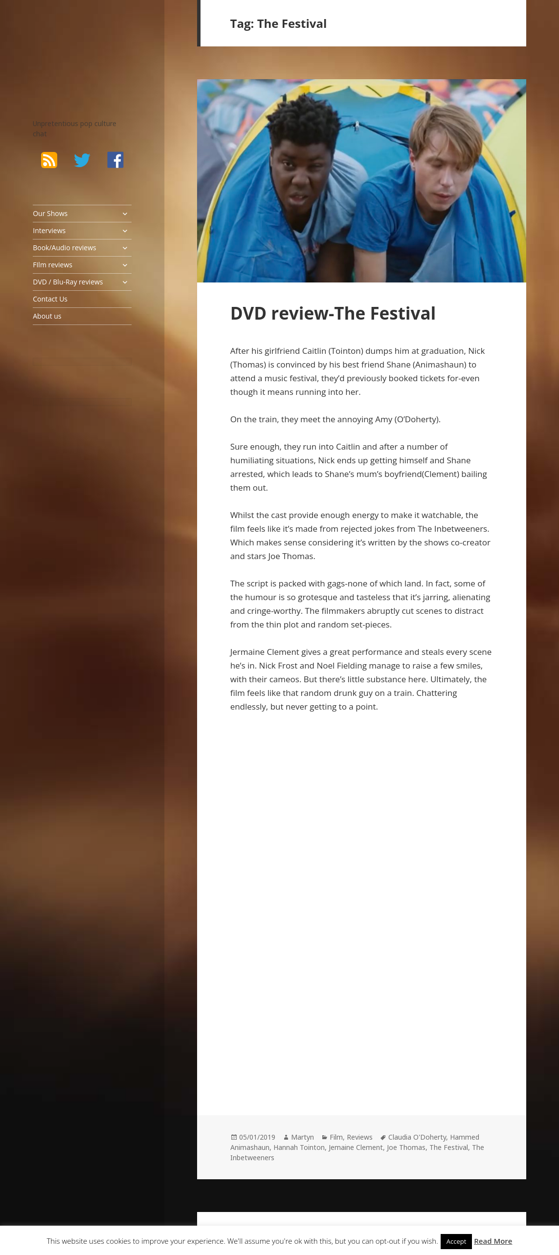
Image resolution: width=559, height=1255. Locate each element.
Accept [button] (457, 1241)
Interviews (49, 230)
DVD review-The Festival (333, 313)
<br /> (259, 980)
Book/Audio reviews (64, 247)
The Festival (448, 1147)
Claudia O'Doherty (417, 1137)
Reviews (360, 1137)
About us (47, 316)
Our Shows (50, 213)
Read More (493, 1241)
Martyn (302, 1137)
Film (336, 1137)
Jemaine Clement (356, 1147)
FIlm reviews (52, 264)
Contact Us (50, 298)
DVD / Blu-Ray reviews (68, 281)
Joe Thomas (406, 1147)
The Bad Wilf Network (69, 47)
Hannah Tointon (299, 1147)
